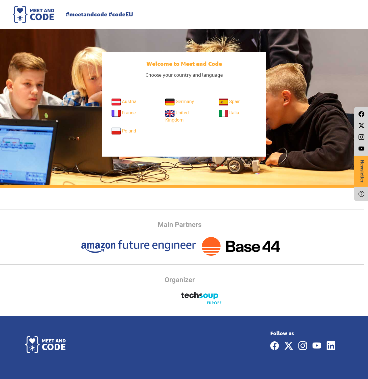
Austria (124, 102)
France (124, 113)
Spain (230, 102)
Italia (229, 113)
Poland (124, 131)
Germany (179, 102)
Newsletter (362, 171)
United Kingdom (177, 116)
